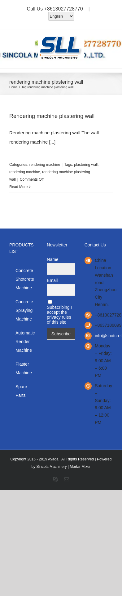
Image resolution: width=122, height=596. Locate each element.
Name (52, 259)
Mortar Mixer (80, 466)
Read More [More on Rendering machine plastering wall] (18, 187)
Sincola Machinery (51, 466)
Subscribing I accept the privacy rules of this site (59, 312)
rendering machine (44, 164)
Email (52, 280)
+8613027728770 (63, 8)
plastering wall (86, 164)
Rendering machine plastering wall (51, 116)
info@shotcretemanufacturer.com (104, 335)
